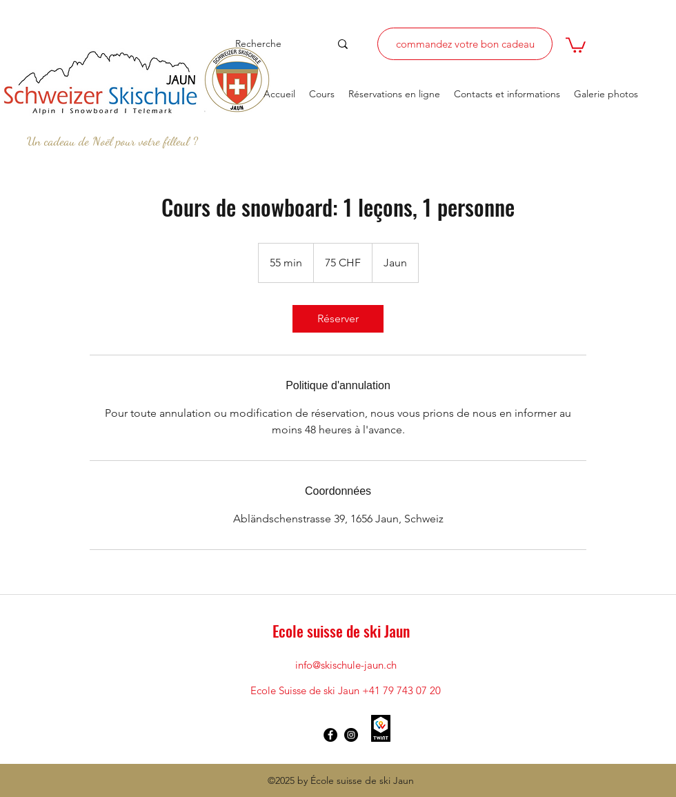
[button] (576, 44)
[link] (338, 319)
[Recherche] (270, 44)
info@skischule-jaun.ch (346, 664)
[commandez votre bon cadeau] (465, 44)
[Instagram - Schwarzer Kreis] (351, 735)
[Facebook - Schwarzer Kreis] (330, 735)
